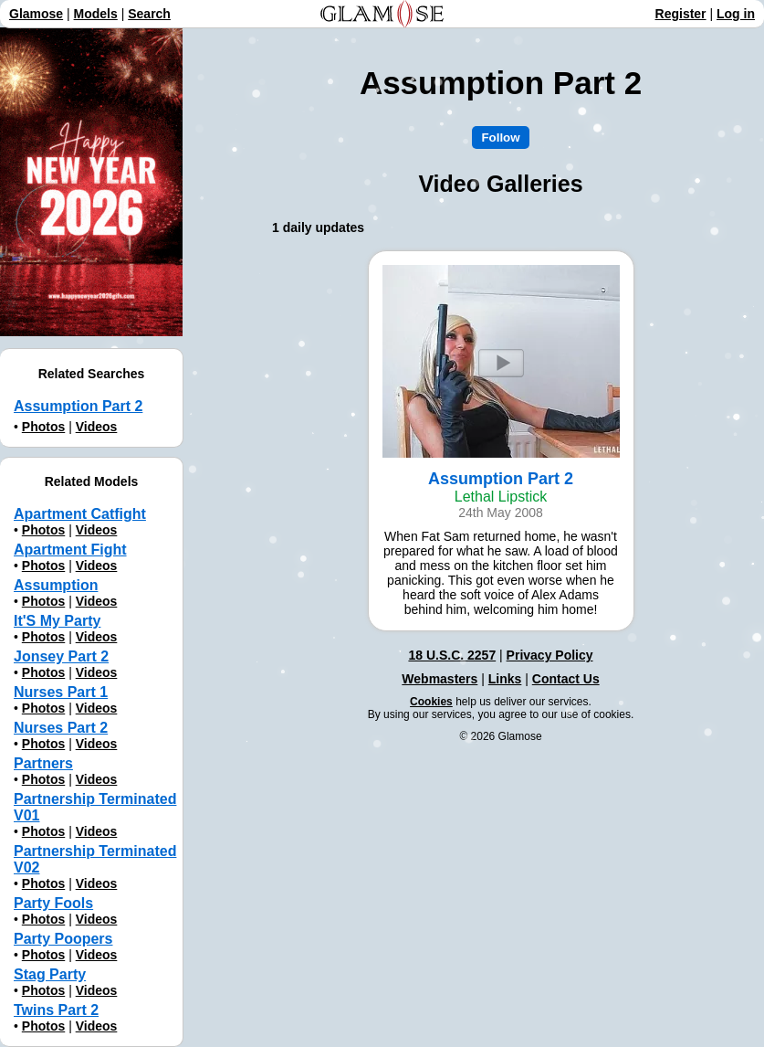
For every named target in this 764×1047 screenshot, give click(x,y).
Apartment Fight (70, 549)
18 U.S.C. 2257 (452, 655)
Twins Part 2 (56, 1010)
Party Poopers (63, 939)
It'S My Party (57, 621)
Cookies (431, 701)
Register (680, 13)
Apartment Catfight (80, 514)
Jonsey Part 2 (61, 656)
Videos (97, 426)
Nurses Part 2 (61, 727)
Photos (43, 426)
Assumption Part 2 (78, 406)
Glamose (36, 13)
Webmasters (439, 679)
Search (149, 13)
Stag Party (50, 974)
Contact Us (566, 679)
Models (96, 13)
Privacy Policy (550, 655)
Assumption (56, 585)
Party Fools (53, 903)
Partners (43, 763)
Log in (736, 13)
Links (505, 679)
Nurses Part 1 (61, 692)
